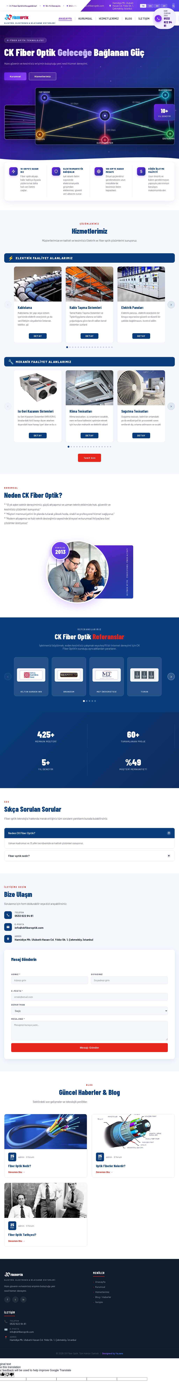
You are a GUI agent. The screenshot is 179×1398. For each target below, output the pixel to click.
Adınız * (15, 974)
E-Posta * (17, 991)
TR (143, 6)
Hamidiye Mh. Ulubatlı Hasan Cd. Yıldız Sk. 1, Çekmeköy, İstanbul (121, 6)
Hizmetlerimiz (109, 18)
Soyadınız (97, 974)
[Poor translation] (9, 1374)
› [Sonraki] (171, 304)
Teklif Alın (90, 457)
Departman (18, 1004)
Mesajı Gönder (89, 1047)
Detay (38, 336)
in (23, 1299)
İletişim (143, 18)
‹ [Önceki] (7, 304)
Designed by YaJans (112, 1353)
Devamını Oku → (16, 1172)
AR (164, 6)
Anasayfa (65, 18)
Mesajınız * (18, 1019)
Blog (128, 18)
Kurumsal (85, 18)
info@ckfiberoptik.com (91, 5)
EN (150, 6)
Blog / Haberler (103, 1297)
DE (157, 6)
